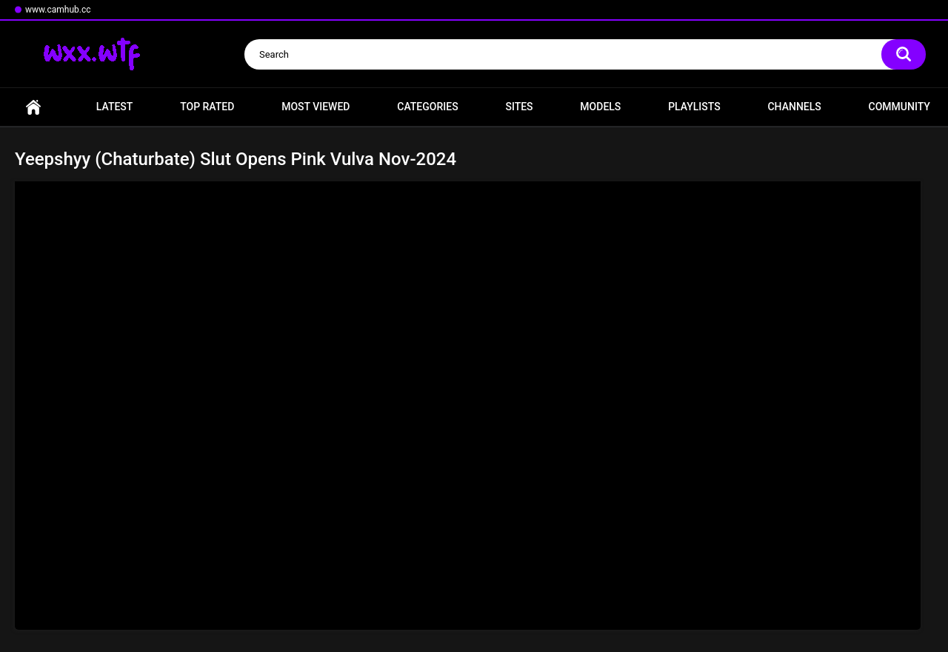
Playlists (694, 106)
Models (600, 106)
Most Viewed (315, 106)
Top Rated (207, 106)
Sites (519, 106)
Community (899, 106)
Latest (114, 106)
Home (33, 107)
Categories (427, 106)
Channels (794, 106)
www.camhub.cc (58, 9)
